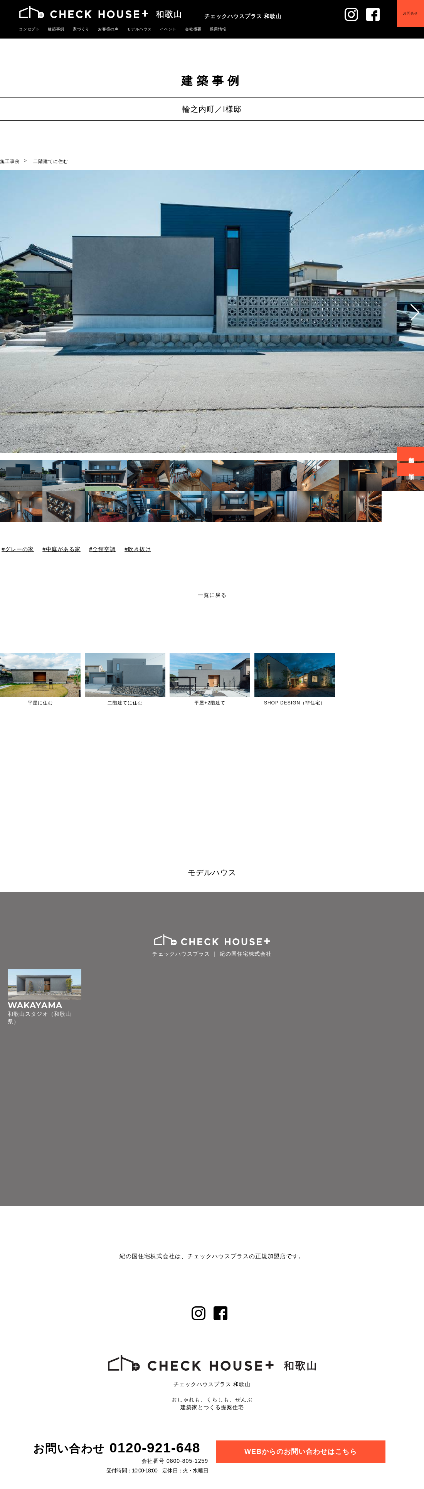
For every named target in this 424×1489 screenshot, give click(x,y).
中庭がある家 (63, 549)
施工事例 (10, 161)
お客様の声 (102, 29)
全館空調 (104, 549)
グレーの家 (19, 549)
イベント (158, 29)
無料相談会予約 (412, 453)
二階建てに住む (50, 161)
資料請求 (412, 469)
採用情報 (205, 29)
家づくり (77, 29)
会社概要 (182, 29)
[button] (415, 312)
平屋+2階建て (209, 703)
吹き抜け (139, 549)
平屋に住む (40, 703)
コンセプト (28, 29)
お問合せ (404, 19)
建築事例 (53, 29)
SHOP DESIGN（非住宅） (294, 703)
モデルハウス (131, 29)
